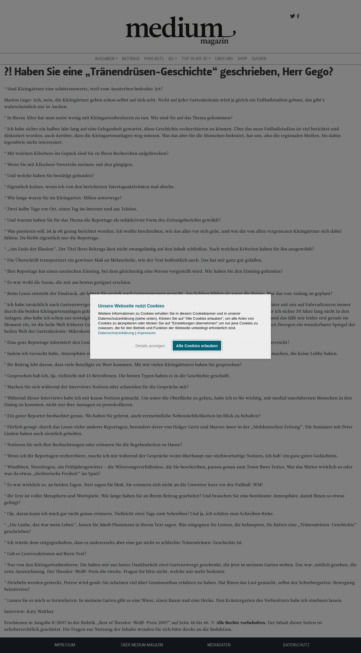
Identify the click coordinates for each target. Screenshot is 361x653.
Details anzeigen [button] (150, 345)
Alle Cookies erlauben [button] (197, 345)
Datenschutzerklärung (116, 333)
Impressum (146, 333)
